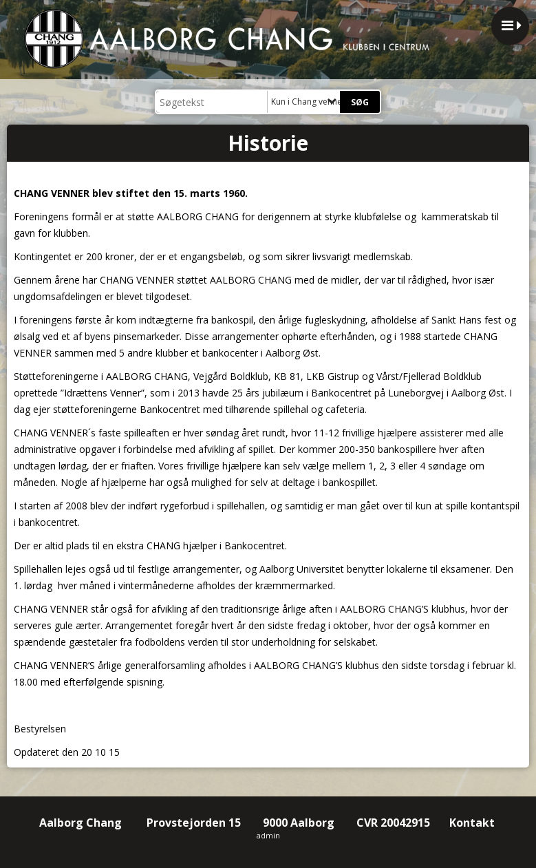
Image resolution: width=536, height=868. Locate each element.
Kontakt (473, 822)
